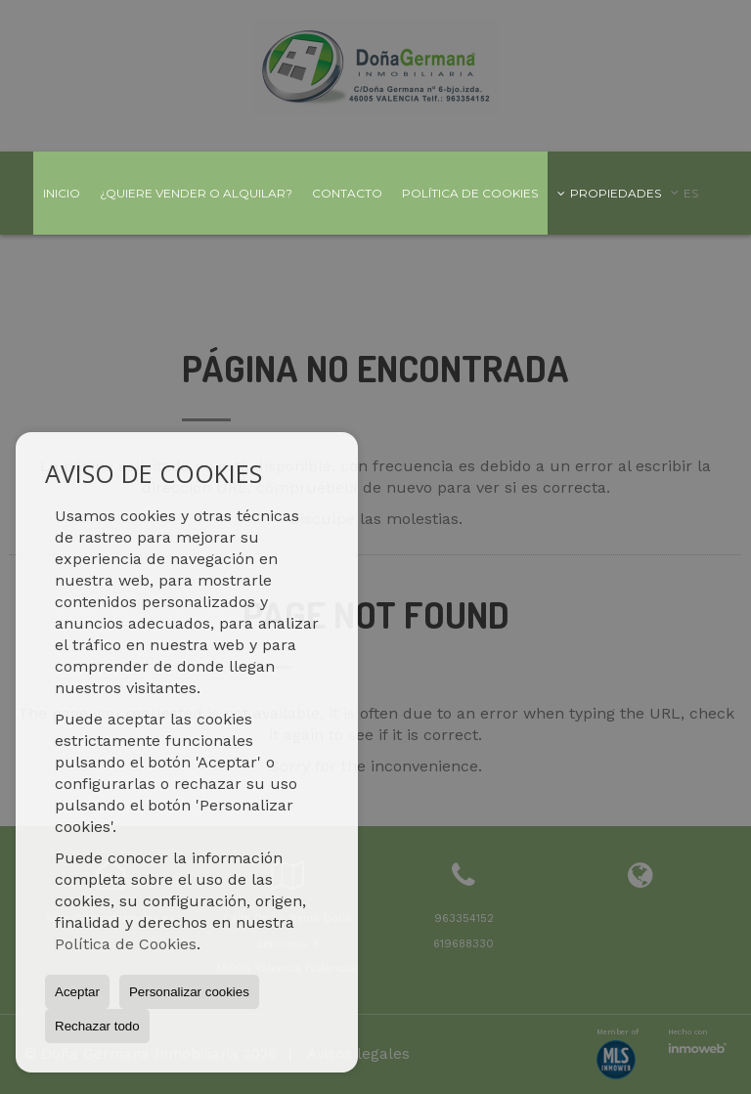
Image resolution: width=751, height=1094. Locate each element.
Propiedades (609, 193)
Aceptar (77, 992)
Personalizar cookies (189, 992)
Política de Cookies (126, 944)
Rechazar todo (97, 1026)
